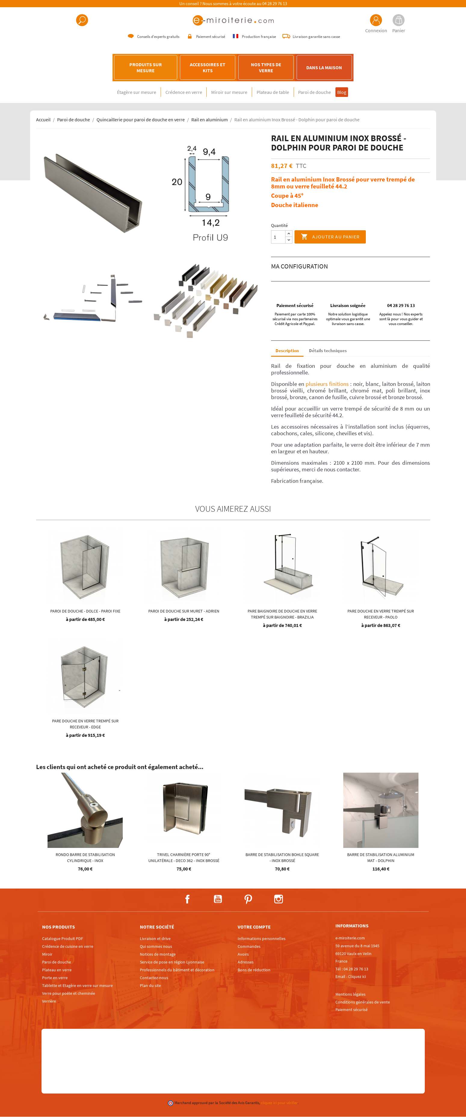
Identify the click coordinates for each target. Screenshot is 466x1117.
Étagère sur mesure (122, 92)
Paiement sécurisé (351, 1010)
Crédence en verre (175, 92)
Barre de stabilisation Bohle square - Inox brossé (282, 858)
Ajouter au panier (330, 237)
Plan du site (150, 985)
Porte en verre (55, 978)
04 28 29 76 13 (274, 4)
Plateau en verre (57, 970)
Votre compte (254, 927)
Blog (355, 92)
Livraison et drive (155, 939)
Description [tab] (287, 351)
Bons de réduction (254, 970)
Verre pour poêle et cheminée (68, 993)
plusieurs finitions (327, 384)
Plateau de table (276, 92)
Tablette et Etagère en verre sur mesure (77, 985)
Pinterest (248, 899)
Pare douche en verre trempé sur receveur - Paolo (380, 614)
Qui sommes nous (156, 946)
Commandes (249, 946)
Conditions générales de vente (362, 1002)
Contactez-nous (154, 978)
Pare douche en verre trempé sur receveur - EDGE (85, 724)
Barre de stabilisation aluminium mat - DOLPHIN (380, 858)
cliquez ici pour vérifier (279, 1103)
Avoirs (243, 954)
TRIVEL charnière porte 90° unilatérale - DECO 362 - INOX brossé (183, 858)
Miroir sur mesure (226, 92)
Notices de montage (158, 954)
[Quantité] (278, 237)
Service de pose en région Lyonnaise (172, 962)
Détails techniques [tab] (328, 351)
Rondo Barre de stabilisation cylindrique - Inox (85, 858)
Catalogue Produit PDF (62, 939)
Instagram (279, 899)
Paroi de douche (323, 92)
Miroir (47, 954)
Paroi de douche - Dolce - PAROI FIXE (85, 611)
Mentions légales (350, 994)
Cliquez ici (357, 976)
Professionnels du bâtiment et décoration (177, 970)
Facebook (187, 899)
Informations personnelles (261, 939)
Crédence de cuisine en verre (67, 946)
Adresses (246, 962)
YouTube (218, 899)
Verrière (49, 1001)
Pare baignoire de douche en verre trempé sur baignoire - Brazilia (282, 614)
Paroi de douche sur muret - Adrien (183, 611)
